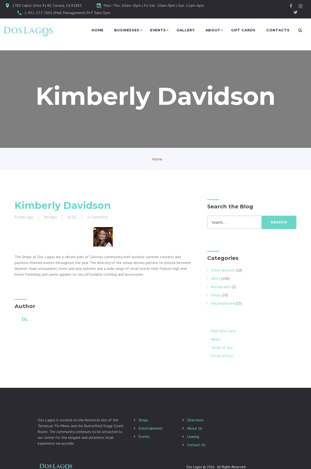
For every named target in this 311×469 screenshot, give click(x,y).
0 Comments (97, 216)
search (279, 222)
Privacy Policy (222, 355)
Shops (216, 294)
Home (98, 30)
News (215, 278)
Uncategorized (222, 303)
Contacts (278, 30)
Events (158, 30)
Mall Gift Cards (223, 330)
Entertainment (223, 270)
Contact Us (196, 444)
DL (74, 216)
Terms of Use (222, 347)
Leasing (193, 436)
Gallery (186, 30)
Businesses (126, 30)
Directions (195, 419)
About (213, 30)
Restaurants (221, 286)
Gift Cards (243, 30)
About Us (194, 428)
